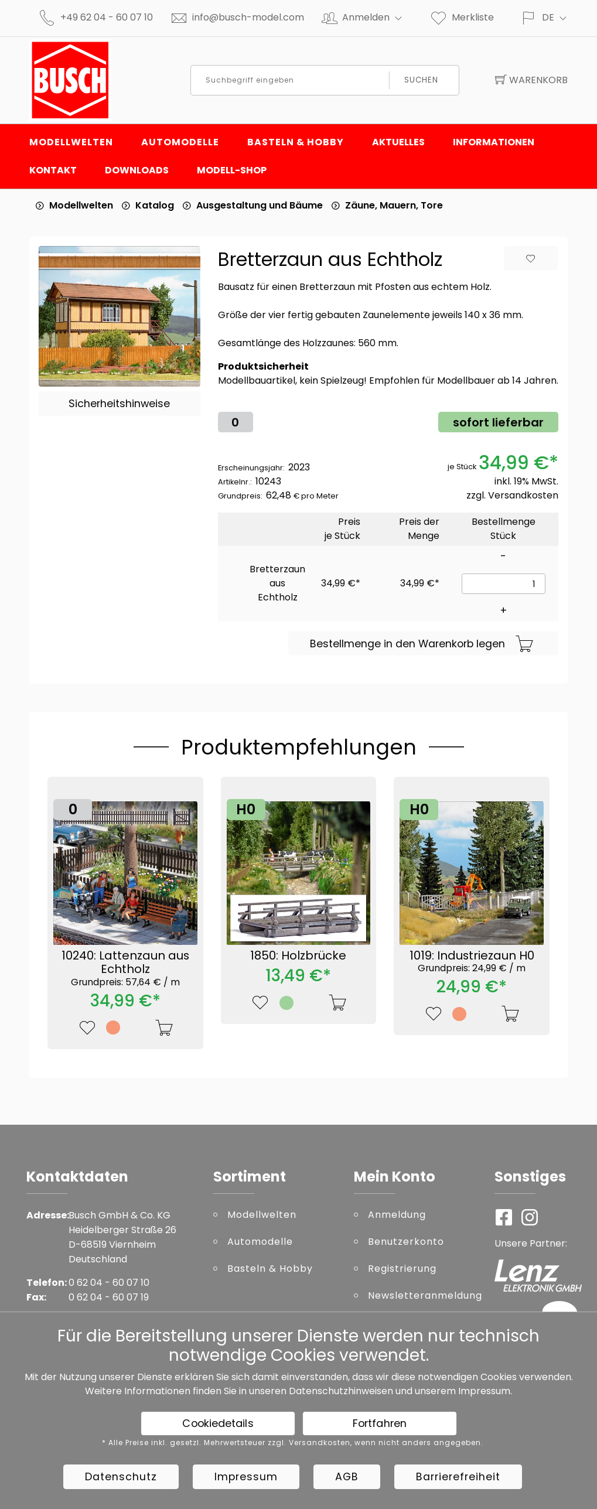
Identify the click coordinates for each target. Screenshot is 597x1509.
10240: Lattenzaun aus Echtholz (125, 967)
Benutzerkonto (406, 1241)
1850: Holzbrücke (298, 955)
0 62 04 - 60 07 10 (109, 1282)
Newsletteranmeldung (422, 1295)
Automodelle (180, 142)
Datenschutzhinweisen (341, 1391)
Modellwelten (71, 142)
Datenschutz (121, 1477)
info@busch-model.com (248, 17)
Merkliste (461, 17)
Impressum (484, 1391)
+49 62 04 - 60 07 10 (106, 17)
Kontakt (53, 170)
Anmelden (377, 17)
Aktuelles (398, 142)
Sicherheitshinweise (119, 404)
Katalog (154, 205)
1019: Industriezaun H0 (472, 960)
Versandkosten (523, 495)
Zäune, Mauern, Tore (394, 205)
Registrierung (402, 1268)
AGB (347, 1477)
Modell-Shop (232, 170)
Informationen (493, 142)
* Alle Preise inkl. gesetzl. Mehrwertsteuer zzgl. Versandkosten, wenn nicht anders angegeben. (292, 1442)
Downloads (137, 170)
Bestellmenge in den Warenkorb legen (422, 644)
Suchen (421, 80)
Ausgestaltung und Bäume (259, 205)
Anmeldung (397, 1214)
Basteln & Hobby (295, 142)
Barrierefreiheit (458, 1477)
